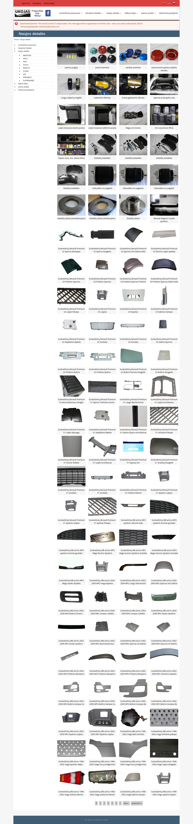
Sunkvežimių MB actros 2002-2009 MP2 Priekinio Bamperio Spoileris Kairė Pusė (102, 674)
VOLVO (25, 65)
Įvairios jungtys (71, 67)
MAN (25, 61)
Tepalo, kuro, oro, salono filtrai (71, 158)
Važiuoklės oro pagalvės (133, 188)
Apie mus (26, 3)
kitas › (126, 803)
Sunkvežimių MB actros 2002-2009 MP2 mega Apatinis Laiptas (102, 583)
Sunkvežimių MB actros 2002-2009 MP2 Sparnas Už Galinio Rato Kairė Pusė (133, 643)
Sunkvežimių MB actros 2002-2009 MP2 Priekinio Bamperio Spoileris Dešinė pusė (133, 674)
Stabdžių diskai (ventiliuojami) (102, 218)
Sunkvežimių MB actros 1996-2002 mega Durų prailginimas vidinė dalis (133, 764)
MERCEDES (27, 55)
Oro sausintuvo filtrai (164, 128)
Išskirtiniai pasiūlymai (168, 13)
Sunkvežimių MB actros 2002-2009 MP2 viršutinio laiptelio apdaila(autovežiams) (164, 674)
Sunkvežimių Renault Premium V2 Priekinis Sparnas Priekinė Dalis (133, 281)
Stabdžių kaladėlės (102, 158)
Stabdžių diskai (133, 218)
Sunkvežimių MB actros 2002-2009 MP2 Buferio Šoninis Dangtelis (71, 613)
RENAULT (26, 68)
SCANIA (26, 71)
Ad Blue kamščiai (133, 67)
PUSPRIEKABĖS (28, 80)
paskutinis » (137, 803)
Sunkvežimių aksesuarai (70, 13)
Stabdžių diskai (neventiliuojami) (71, 218)
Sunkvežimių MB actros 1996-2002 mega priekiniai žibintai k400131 (102, 794)
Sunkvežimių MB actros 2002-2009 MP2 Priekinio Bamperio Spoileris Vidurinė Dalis (71, 674)
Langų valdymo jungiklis (71, 97)
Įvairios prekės (148, 13)
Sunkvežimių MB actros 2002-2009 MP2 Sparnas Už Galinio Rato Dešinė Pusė (164, 643)
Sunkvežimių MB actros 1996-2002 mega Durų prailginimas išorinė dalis (102, 764)
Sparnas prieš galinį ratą (164, 97)
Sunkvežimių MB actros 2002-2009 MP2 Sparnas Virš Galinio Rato (164, 583)
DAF (24, 74)
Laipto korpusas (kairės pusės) (71, 128)
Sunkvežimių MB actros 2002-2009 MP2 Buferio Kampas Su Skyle (71, 704)
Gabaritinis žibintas (102, 97)
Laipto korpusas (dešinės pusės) (102, 128)
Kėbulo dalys (131, 13)
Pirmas (16, 39)
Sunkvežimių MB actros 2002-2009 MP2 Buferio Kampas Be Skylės (133, 704)
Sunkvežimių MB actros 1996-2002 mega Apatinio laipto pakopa (71, 764)
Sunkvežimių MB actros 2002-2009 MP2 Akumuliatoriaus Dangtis (102, 643)
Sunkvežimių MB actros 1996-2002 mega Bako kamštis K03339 (133, 734)
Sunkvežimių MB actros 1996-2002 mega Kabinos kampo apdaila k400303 (133, 794)
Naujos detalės (113, 13)
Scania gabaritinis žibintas (133, 97)
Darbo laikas (49, 3)
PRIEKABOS (27, 77)
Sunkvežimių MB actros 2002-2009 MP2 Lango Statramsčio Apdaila (133, 583)
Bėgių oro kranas (133, 128)
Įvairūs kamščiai (102, 67)
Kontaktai (37, 3)
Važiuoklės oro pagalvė (102, 188)
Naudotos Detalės (94, 13)
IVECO (25, 58)
